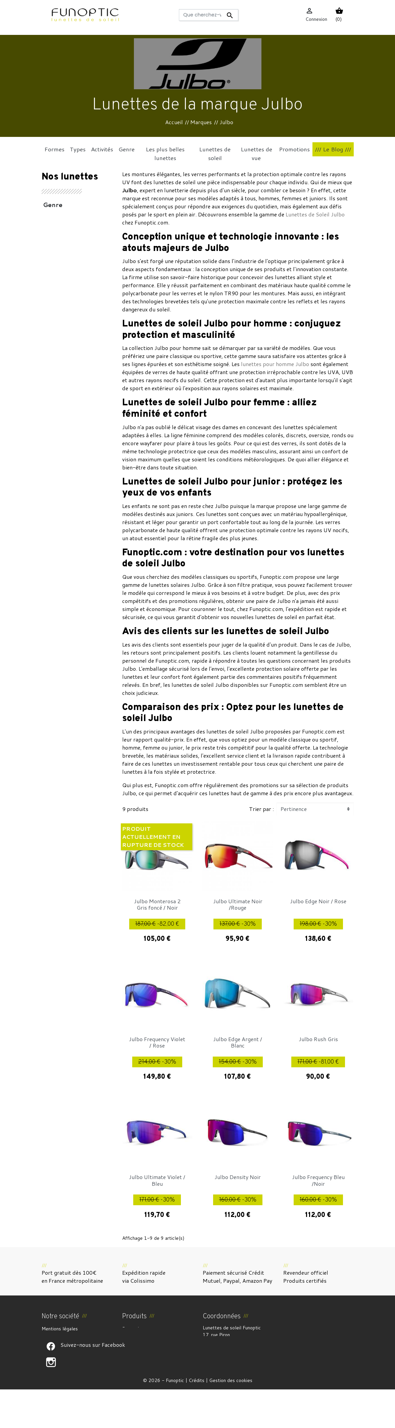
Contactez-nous (59, 1369)
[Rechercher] (208, 15)
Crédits (196, 1419)
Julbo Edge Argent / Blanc (237, 1042)
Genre (52, 204)
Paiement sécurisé (61, 1352)
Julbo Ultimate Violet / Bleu (157, 1180)
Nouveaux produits (142, 1336)
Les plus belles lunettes (66, 263)
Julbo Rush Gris (318, 1039)
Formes (55, 290)
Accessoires (62, 226)
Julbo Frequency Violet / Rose (157, 1042)
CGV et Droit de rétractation (73, 1336)
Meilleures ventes (141, 1344)
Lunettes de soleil (71, 247)
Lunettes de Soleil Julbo (315, 214)
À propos (51, 1344)
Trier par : (261, 809)
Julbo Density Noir (237, 1177)
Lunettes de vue (69, 279)
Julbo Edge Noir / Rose (318, 901)
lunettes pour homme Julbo (275, 364)
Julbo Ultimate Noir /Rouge (237, 904)
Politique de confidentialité (70, 1361)
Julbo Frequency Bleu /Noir (318, 1180)
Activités (57, 215)
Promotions (134, 1328)
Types (52, 237)
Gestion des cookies (230, 1419)
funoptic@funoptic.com (227, 1370)
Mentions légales (60, 1328)
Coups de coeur (68, 301)
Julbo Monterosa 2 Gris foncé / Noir (157, 904)
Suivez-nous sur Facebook (51, 1384)
